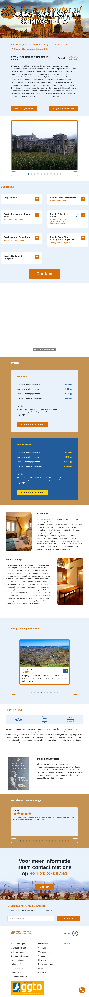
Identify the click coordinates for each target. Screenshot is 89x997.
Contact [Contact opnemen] (44, 273)
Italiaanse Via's (17, 964)
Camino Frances (60, 44)
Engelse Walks (17, 968)
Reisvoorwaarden (46, 964)
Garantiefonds (44, 952)
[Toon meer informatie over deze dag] (37, 199)
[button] (13, 173)
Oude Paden (16, 972)
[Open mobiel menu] (86, 22)
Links (40, 968)
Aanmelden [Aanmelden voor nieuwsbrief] (68, 918)
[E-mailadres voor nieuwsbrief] (30, 918)
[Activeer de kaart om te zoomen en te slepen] (44, 320)
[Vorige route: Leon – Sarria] (24, 108)
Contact (66, 944)
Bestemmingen (18, 44)
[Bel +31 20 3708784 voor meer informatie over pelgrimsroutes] (82, 990)
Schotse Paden (17, 952)
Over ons (42, 960)
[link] (65, 671)
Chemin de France (19, 976)
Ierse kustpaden (18, 960)
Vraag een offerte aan (32, 424)
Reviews (42, 972)
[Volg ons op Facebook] (70, 932)
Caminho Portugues (20, 948)
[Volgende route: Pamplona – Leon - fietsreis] (63, 108)
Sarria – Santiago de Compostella (31, 49)
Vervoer (41, 956)
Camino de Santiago (39, 44)
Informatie (43, 944)
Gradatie (42, 948)
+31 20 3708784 (48, 873)
